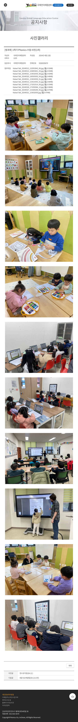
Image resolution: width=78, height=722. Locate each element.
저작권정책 (6, 705)
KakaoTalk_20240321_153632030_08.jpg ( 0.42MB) (33, 73)
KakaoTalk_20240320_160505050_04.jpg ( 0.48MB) (33, 76)
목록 (70, 665)
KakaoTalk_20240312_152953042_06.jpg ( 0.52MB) (33, 68)
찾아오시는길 (6, 700)
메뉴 (5, 5)
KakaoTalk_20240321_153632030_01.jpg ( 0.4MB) (32, 79)
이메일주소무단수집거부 (10, 697)
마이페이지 (58, 5)
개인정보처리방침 (8, 694)
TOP (72, 697)
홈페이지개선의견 (8, 702)
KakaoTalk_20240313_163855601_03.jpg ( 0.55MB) (33, 71)
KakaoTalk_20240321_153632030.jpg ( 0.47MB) (31, 92)
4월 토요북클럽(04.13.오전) (29, 678)
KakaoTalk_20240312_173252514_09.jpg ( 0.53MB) (33, 84)
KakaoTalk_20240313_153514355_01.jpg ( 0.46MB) (33, 82)
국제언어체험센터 (39, 5)
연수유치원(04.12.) (26, 673)
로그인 (70, 5)
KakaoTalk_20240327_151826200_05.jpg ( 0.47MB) (33, 90)
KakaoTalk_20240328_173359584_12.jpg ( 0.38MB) (33, 87)
